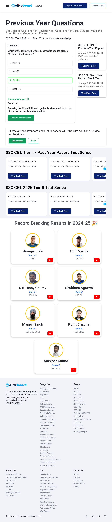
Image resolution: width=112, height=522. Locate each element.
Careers (77, 477)
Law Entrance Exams (48, 419)
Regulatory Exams (47, 490)
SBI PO (76, 389)
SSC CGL (77, 407)
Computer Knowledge (60, 38)
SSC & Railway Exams (48, 487)
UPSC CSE (78, 422)
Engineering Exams (47, 425)
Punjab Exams (45, 441)
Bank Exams (45, 480)
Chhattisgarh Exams (48, 462)
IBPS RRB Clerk (80, 404)
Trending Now (45, 474)
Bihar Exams (45, 447)
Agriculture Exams (47, 422)
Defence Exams (46, 453)
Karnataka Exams (47, 410)
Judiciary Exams (46, 416)
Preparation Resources (49, 477)
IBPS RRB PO (79, 401)
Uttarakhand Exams (48, 438)
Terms (76, 487)
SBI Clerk (77, 395)
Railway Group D (80, 432)
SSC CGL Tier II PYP (16, 38)
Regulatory (44, 395)
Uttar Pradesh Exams (48, 505)
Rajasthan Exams (47, 435)
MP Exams (44, 450)
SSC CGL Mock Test (13, 474)
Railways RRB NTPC (82, 413)
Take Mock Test (88, 66)
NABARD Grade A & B (82, 419)
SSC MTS (9, 490)
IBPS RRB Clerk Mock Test (16, 477)
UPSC (42, 398)
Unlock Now (18, 176)
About (76, 474)
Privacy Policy (79, 484)
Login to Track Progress (75, 6)
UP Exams (44, 432)
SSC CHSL (78, 410)
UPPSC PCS (78, 425)
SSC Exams (44, 392)
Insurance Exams (47, 484)
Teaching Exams (46, 456)
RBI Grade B (78, 416)
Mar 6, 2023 (38, 38)
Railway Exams (46, 404)
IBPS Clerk (78, 398)
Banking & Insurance (48, 389)
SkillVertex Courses (47, 465)
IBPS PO (77, 392)
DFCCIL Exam (79, 429)
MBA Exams (44, 401)
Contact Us (78, 480)
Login (33, 141)
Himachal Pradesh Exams (50, 459)
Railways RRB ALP (13, 493)
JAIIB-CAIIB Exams (47, 407)
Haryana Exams (46, 444)
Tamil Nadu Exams (47, 413)
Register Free (98, 6)
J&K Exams (44, 429)
